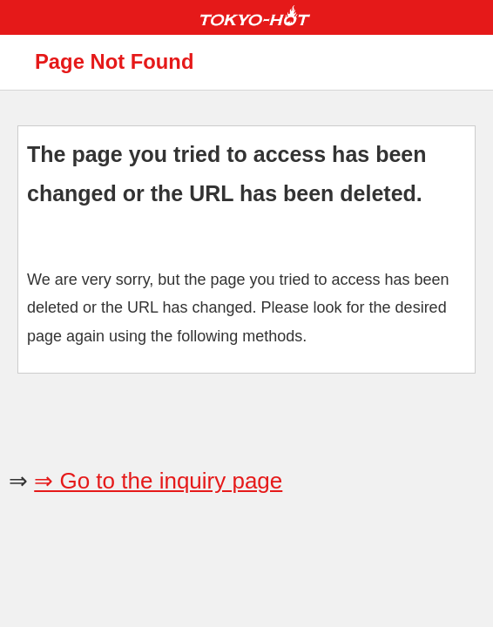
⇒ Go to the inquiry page (158, 481)
